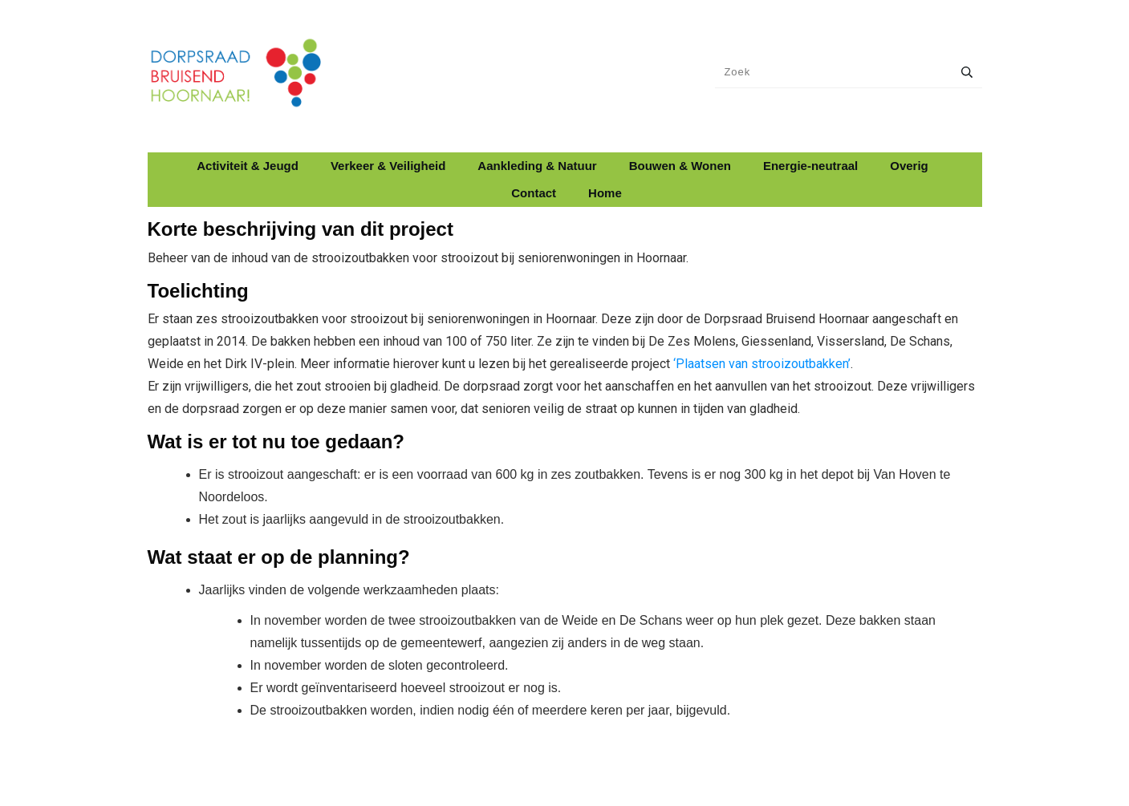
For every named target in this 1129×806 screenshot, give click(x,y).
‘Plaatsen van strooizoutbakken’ (762, 363)
